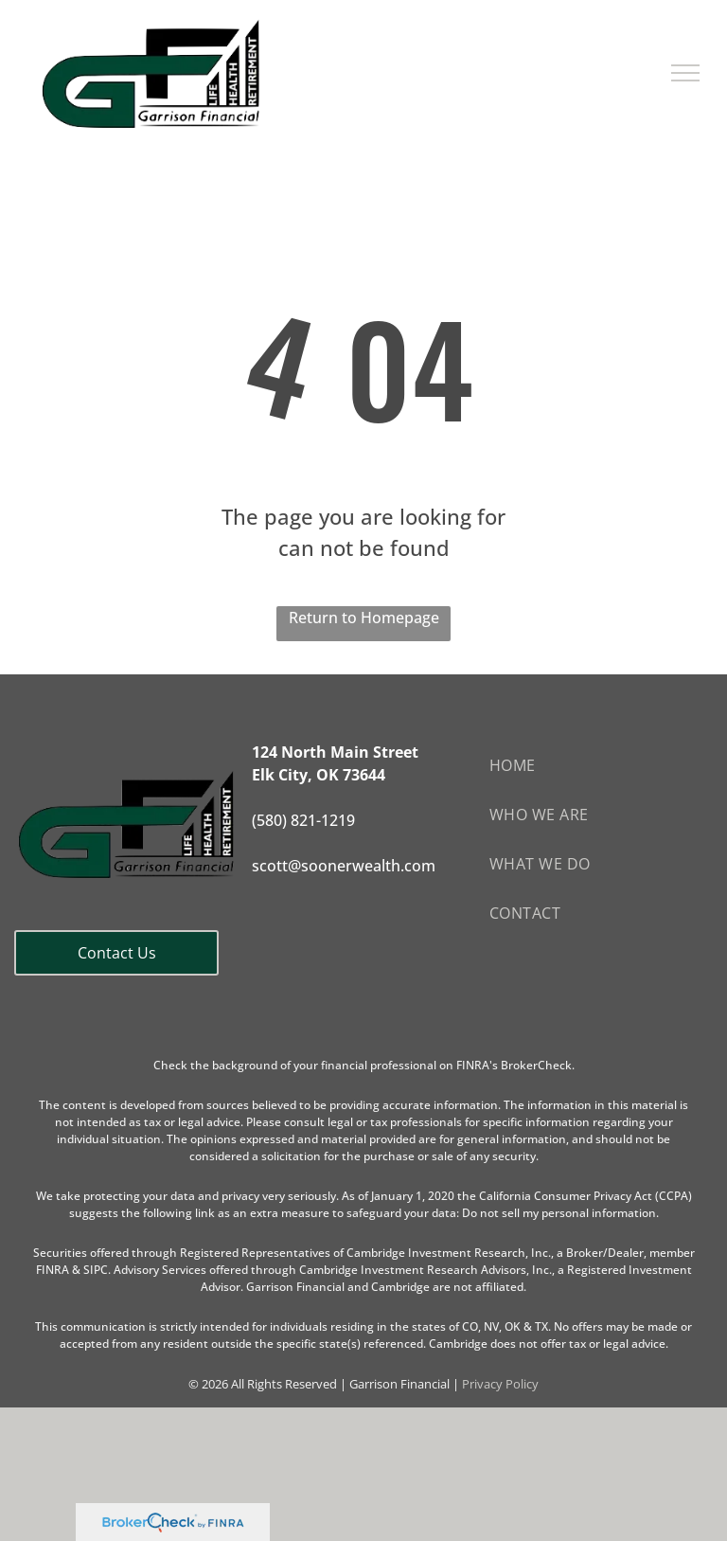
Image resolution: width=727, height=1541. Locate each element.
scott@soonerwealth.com (343, 865)
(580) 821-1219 (303, 820)
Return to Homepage (364, 617)
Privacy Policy (500, 1383)
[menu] (685, 73)
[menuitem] (601, 765)
